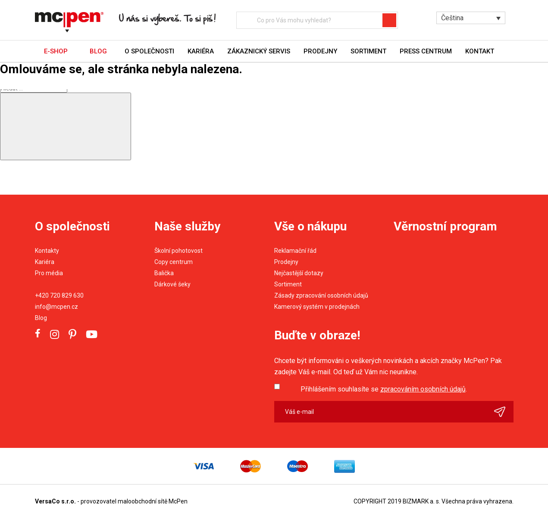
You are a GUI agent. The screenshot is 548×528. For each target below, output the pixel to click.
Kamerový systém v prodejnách (317, 306)
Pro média (49, 273)
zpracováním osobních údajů (423, 389)
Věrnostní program (445, 226)
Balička (164, 273)
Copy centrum (173, 261)
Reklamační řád (295, 250)
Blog (41, 317)
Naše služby (187, 226)
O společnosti (149, 51)
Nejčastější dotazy (298, 273)
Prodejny (320, 51)
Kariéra (201, 51)
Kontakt (479, 51)
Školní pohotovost (178, 250)
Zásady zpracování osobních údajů (321, 295)
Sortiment (368, 51)
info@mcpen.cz (56, 306)
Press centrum (426, 51)
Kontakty (47, 250)
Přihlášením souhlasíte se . (384, 389)
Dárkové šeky (172, 284)
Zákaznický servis (258, 51)
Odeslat (504, 411)
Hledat (393, 20)
